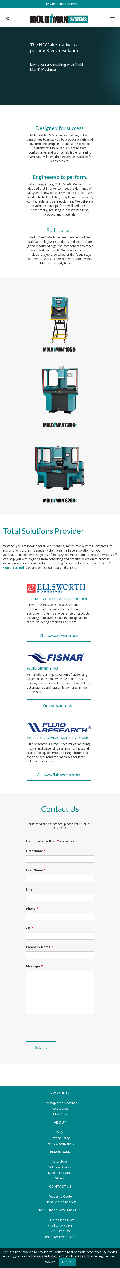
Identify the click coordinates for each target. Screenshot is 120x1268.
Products (60, 1093)
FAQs (60, 1132)
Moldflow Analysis (60, 1167)
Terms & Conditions (60, 1143)
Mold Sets (60, 1114)
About (60, 1122)
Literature (60, 1161)
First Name (36, 851)
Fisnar (50, 4)
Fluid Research (67, 4)
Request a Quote (60, 1196)
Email (31, 889)
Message (34, 966)
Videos (60, 1178)
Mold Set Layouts (60, 1173)
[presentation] (58, 1027)
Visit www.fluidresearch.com (59, 774)
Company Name (39, 947)
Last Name (36, 870)
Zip (29, 928)
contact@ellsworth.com (60, 1237)
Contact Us (60, 1186)
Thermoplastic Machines (60, 1103)
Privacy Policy (60, 1138)
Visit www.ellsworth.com (59, 635)
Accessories (60, 1108)
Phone (32, 909)
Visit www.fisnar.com (59, 705)
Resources (60, 1151)
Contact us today (15, 568)
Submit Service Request (60, 1202)
